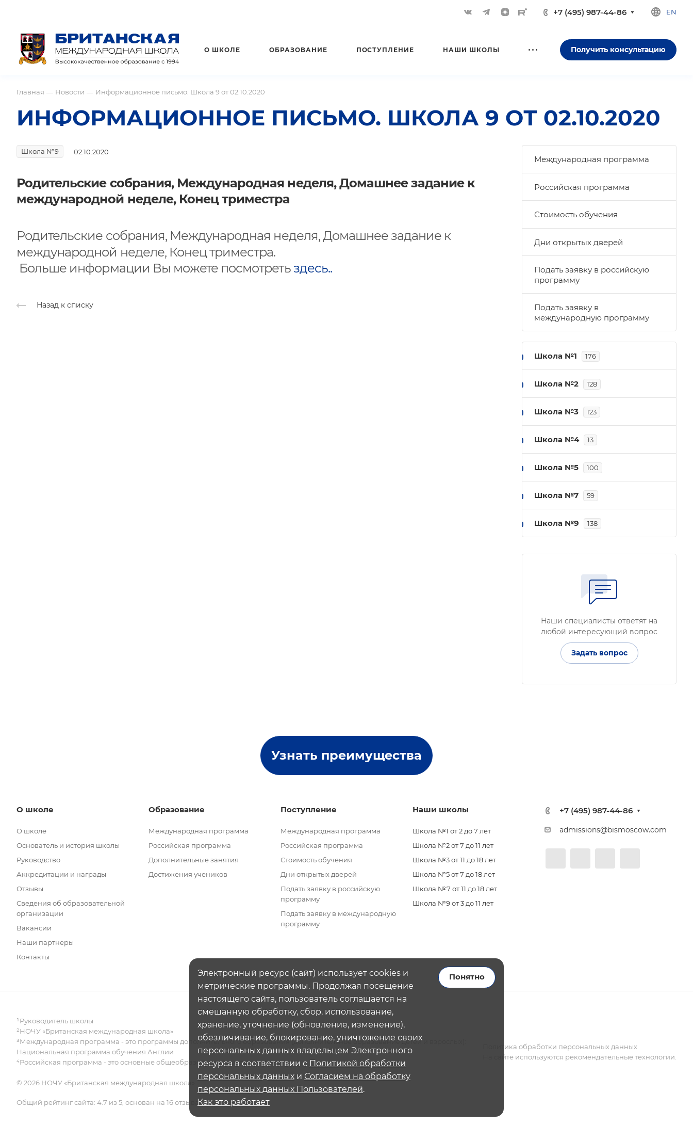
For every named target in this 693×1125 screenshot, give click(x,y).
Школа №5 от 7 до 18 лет (453, 874)
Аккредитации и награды (61, 874)
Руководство (38, 860)
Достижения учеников (187, 874)
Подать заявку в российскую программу (591, 275)
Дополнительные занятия (193, 860)
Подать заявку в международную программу (591, 312)
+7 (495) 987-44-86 (589, 12)
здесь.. (312, 268)
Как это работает (233, 1102)
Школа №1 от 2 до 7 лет (451, 831)
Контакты (33, 957)
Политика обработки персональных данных (560, 1046)
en (671, 12)
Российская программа (582, 187)
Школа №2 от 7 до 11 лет (452, 845)
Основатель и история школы (68, 845)
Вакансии (34, 928)
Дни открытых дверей (578, 242)
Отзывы (29, 889)
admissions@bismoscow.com (613, 829)
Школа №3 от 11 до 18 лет (454, 860)
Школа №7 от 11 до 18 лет (454, 889)
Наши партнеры (45, 942)
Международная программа (591, 159)
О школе (31, 831)
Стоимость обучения (576, 214)
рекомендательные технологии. (620, 1057)
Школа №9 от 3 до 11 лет (452, 903)
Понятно (467, 977)
